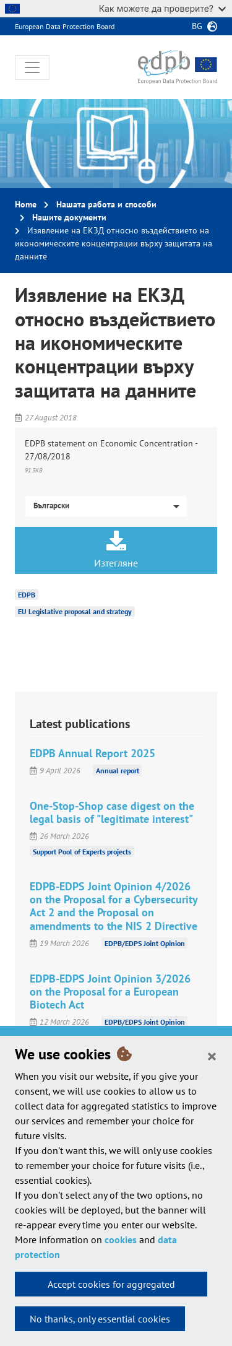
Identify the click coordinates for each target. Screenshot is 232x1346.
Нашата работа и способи (106, 204)
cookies (121, 1239)
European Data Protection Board (64, 26)
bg (197, 26)
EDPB (26, 594)
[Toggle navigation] (32, 67)
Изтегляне (116, 550)
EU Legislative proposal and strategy (75, 611)
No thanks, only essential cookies (100, 1319)
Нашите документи (69, 217)
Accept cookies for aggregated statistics (111, 1287)
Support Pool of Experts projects (82, 851)
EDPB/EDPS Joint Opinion (145, 943)
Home (26, 204)
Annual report (117, 770)
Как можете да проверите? (162, 8)
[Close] (212, 1056)
